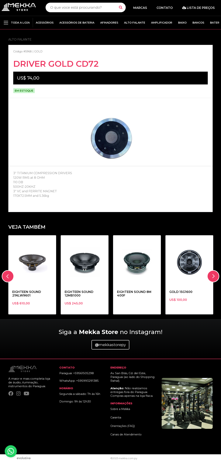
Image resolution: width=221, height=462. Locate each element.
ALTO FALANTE (134, 22)
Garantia (115, 417)
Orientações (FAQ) (122, 426)
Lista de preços (198, 8)
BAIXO (182, 22)
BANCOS (198, 22)
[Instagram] (18, 393)
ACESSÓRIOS (45, 22)
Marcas (140, 8)
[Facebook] (10, 393)
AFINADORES (109, 22)
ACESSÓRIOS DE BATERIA (76, 22)
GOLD (38, 51)
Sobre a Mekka (120, 409)
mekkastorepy (110, 344)
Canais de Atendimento (126, 434)
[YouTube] (26, 393)
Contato (165, 8)
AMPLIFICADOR (161, 22)
